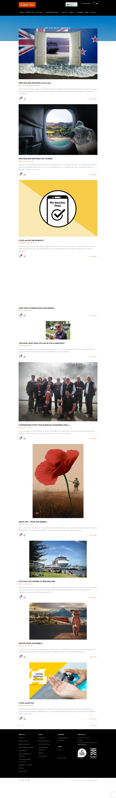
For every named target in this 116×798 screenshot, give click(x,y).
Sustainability (23, 750)
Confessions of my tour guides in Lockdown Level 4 (44, 425)
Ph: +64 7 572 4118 (83, 738)
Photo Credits (62, 758)
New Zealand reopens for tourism (35, 159)
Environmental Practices (26, 747)
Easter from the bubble (30, 643)
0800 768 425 (82, 744)
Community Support (25, 759)
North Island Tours (43, 741)
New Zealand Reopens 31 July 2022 (35, 83)
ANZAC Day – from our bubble (33, 522)
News (59, 750)
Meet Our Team (23, 741)
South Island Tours (44, 744)
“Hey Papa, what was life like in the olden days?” (42, 343)
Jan (32, 161)
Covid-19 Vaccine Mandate (31, 240)
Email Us (80, 740)
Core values (22, 761)
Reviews (21, 768)
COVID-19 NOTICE (26, 703)
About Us (21, 738)
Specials (40, 753)
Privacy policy (23, 771)
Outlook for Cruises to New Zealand (37, 581)
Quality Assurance (24, 744)
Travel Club (41, 738)
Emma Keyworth (34, 85)
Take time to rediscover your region (36, 308)
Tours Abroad (42, 756)
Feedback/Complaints (25, 765)
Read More (93, 98)
